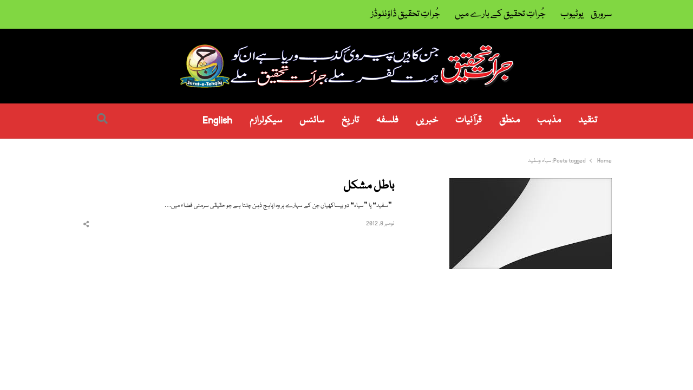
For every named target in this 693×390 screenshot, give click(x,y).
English (217, 120)
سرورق (601, 14)
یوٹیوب (572, 14)
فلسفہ (387, 120)
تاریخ (350, 120)
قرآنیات (468, 120)
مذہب (549, 120)
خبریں (427, 120)
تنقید (587, 120)
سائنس (311, 120)
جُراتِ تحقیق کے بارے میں (500, 14)
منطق (509, 120)
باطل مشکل (368, 186)
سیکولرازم (266, 120)
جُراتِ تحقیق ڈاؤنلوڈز (405, 14)
